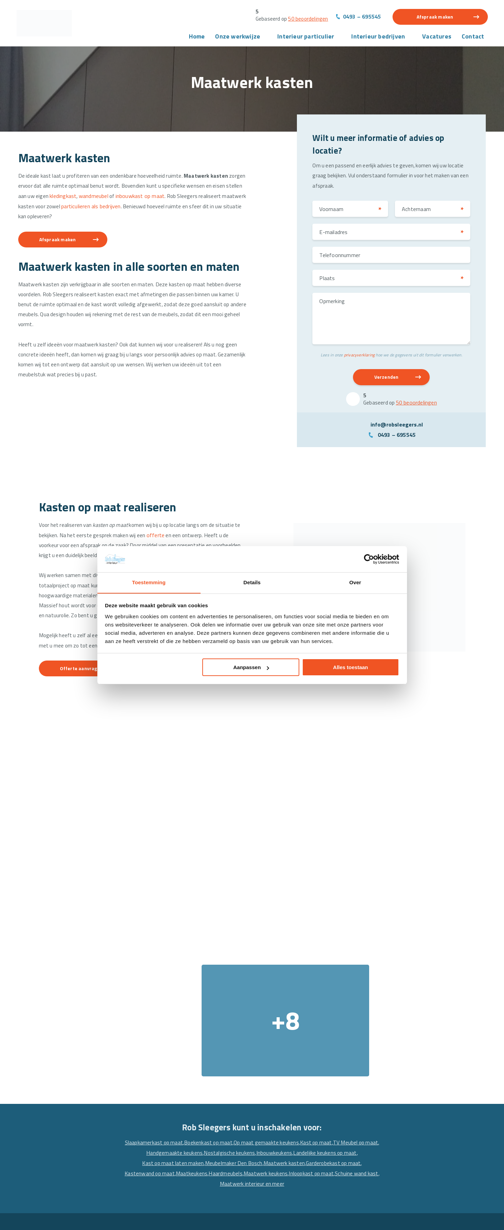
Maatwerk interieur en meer (299, 1048)
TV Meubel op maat (176, 1017)
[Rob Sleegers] (47, 23)
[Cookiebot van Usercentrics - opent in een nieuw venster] (369, 559)
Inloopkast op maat (195, 1048)
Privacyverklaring (144, 1218)
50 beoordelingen (306, 19)
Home (197, 37)
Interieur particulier (305, 37)
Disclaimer (179, 1218)
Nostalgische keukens (285, 1017)
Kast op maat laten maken (233, 1027)
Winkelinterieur (277, 1144)
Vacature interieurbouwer (55, 1166)
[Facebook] (381, 1172)
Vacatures (436, 37)
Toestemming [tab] (149, 582)
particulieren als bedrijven (142, 208)
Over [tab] (355, 582)
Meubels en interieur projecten (178, 1111)
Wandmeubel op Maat (167, 1122)
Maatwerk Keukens (165, 1166)
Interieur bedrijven (378, 37)
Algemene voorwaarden (94, 1218)
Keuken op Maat (161, 1155)
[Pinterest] (421, 1172)
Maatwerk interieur (165, 1188)
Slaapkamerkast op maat (174, 1007)
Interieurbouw (42, 1144)
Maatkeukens (266, 1038)
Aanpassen (251, 668)
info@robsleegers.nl (397, 427)
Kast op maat (341, 1007)
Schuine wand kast (243, 1048)
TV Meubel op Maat (164, 1133)
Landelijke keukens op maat (167, 1027)
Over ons (35, 1122)
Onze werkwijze (237, 37)
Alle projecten (275, 1111)
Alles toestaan (350, 668)
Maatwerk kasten (347, 1027)
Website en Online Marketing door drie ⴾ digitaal (435, 1218)
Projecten (36, 1133)
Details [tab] (252, 582)
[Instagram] (408, 1172)
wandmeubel (126, 197)
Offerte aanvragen (84, 686)
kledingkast (95, 197)
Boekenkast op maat (230, 1007)
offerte (165, 529)
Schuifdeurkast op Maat (170, 1144)
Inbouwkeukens (331, 1017)
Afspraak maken (435, 17)
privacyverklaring (359, 357)
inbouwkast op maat (174, 197)
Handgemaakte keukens (229, 1017)
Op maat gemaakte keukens (290, 1007)
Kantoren (270, 1133)
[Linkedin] (394, 1172)
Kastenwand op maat (223, 1038)
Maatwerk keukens (341, 1038)
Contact (473, 37)
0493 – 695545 (362, 17)
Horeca (267, 1122)
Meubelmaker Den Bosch (295, 1027)
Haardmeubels (300, 1038)
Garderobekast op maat (167, 1038)
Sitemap (203, 1218)
